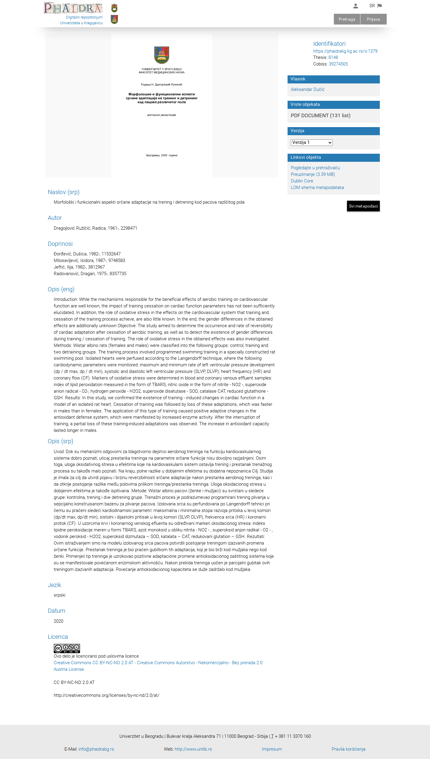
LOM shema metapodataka (317, 187)
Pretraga (347, 19)
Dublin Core (302, 181)
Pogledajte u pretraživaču (315, 167)
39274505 (338, 64)
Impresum (272, 749)
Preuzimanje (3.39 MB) (313, 174)
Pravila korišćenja (349, 749)
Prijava (373, 19)
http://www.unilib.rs (193, 749)
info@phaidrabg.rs (96, 749)
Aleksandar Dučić (308, 89)
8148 (333, 57)
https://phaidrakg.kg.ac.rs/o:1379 (345, 51)
